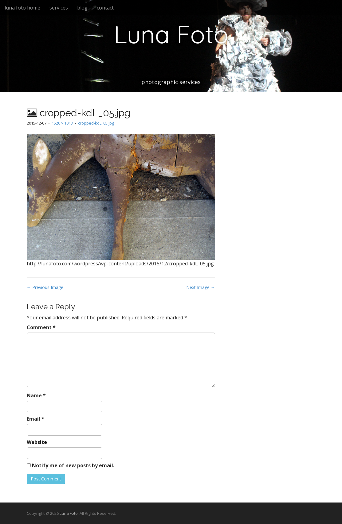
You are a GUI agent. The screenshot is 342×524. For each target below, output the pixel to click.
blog (82, 7)
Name (36, 395)
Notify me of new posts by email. (73, 465)
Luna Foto (171, 34)
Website (37, 442)
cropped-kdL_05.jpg (96, 123)
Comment (41, 327)
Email (35, 418)
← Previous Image (45, 287)
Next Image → (200, 287)
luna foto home (22, 7)
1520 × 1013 (62, 123)
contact (105, 7)
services (58, 7)
